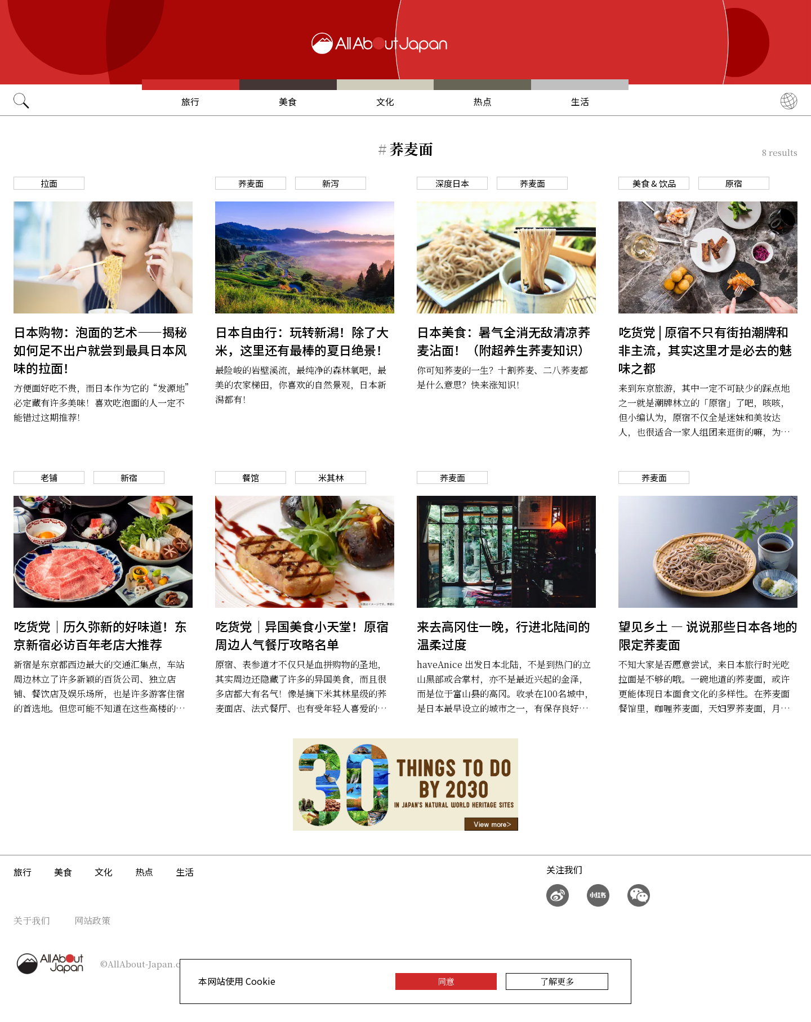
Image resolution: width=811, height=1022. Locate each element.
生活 (580, 101)
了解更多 (557, 981)
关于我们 (32, 920)
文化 (385, 101)
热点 (483, 101)
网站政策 (92, 920)
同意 (446, 981)
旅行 (190, 101)
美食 (288, 101)
